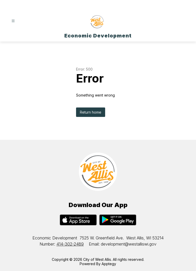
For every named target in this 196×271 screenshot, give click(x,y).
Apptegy (109, 264)
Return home (90, 112)
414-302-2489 (70, 244)
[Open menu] (13, 21)
